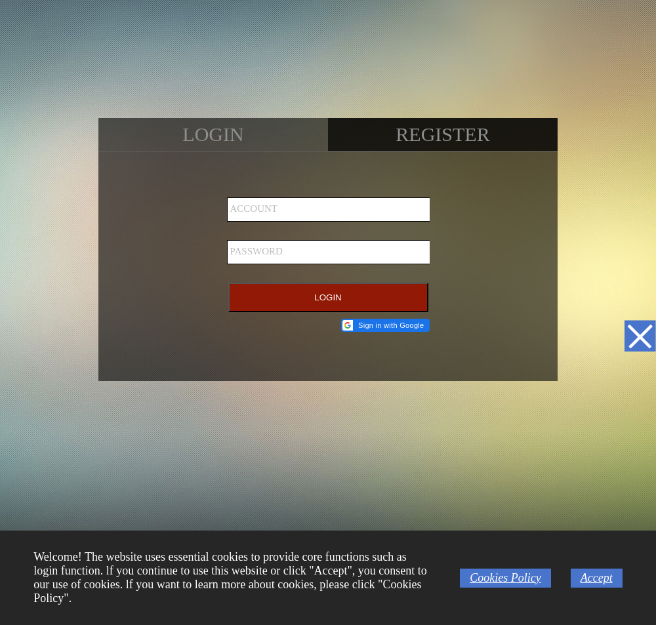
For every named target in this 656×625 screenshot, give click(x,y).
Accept (597, 577)
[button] (385, 325)
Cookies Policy (505, 577)
